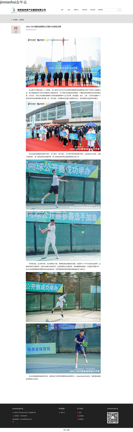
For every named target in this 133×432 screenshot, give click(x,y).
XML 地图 (66, 430)
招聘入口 (63, 412)
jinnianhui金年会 (13, 2)
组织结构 (81, 416)
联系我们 (81, 419)
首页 (80, 412)
